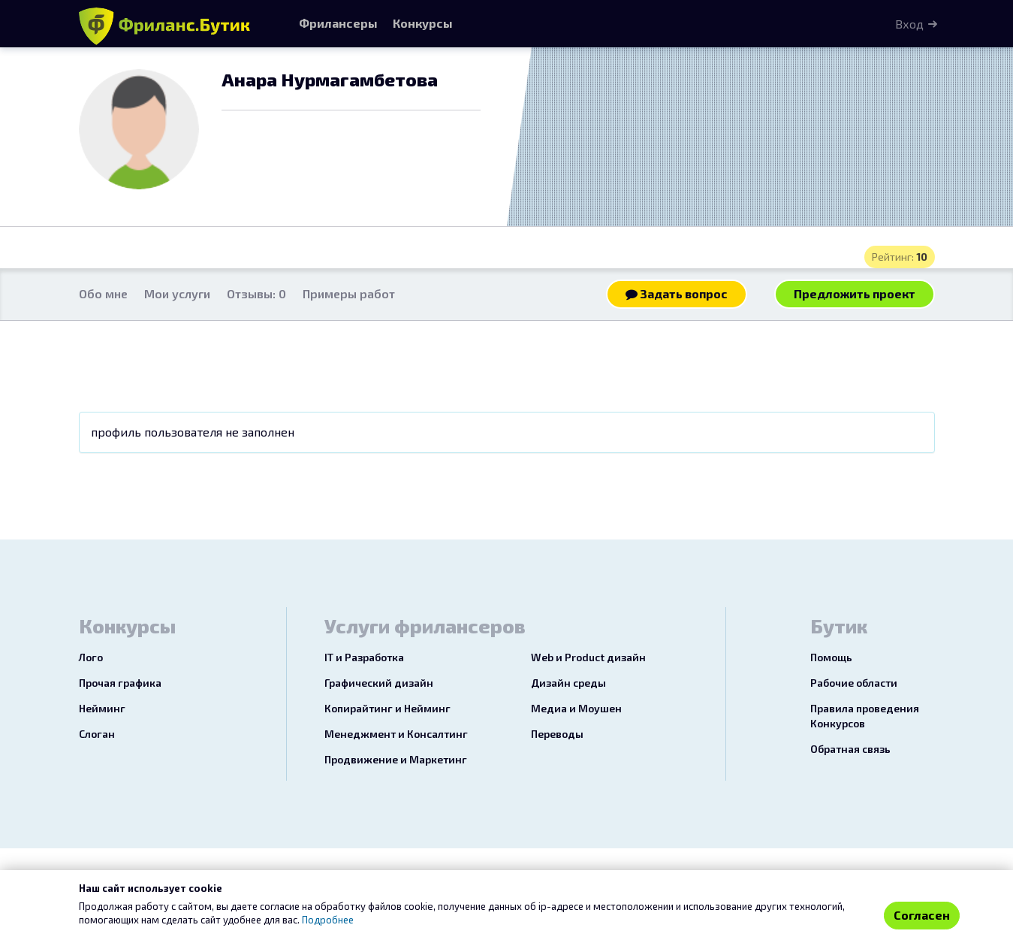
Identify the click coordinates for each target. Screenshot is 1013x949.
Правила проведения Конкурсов (864, 716)
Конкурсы (423, 23)
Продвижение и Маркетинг (395, 759)
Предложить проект (854, 293)
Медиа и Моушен (576, 708)
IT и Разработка (364, 657)
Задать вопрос (677, 293)
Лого (91, 657)
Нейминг (102, 708)
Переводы (557, 733)
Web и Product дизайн (588, 657)
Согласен (922, 915)
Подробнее (328, 920)
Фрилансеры (338, 23)
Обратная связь (850, 748)
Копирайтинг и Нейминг (387, 708)
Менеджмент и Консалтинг (396, 733)
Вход (909, 24)
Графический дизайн (378, 682)
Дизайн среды (568, 682)
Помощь (831, 657)
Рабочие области (853, 682)
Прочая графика (120, 682)
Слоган (97, 733)
